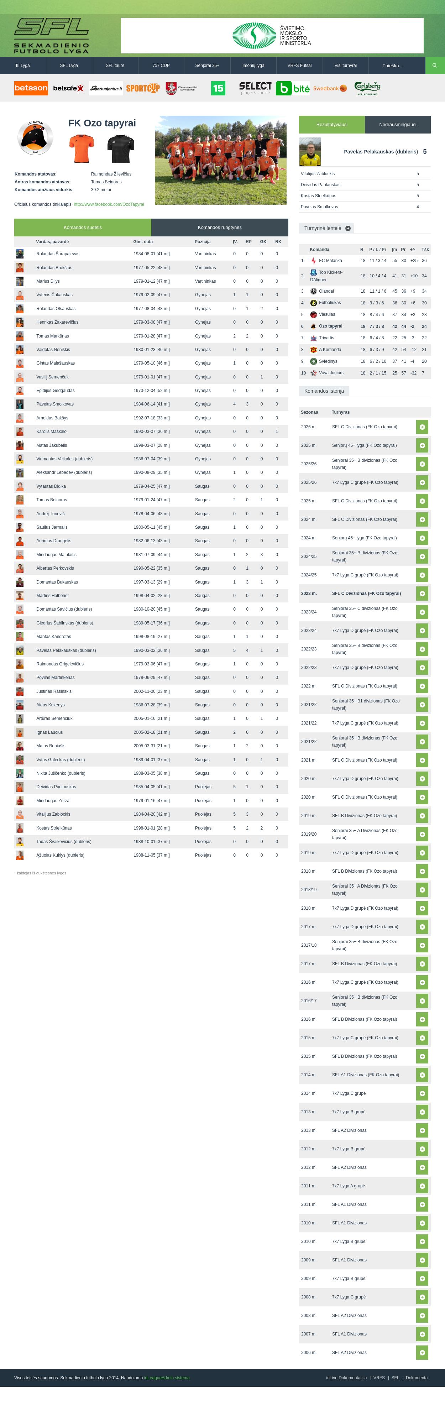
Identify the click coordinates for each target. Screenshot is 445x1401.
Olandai (322, 291)
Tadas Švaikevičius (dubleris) (63, 841)
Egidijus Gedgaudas (55, 390)
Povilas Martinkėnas (55, 677)
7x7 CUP (161, 65)
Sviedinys (323, 361)
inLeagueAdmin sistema (167, 1377)
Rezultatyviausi (331, 124)
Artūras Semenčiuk (54, 718)
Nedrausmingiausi (397, 124)
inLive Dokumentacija (346, 1377)
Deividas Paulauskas (56, 786)
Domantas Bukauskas (57, 582)
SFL (395, 1377)
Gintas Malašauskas (55, 363)
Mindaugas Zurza (52, 800)
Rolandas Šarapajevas (57, 253)
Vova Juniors (327, 372)
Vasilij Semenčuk (52, 377)
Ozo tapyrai (326, 326)
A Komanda (325, 349)
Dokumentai (417, 1377)
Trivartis (322, 337)
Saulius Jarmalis (51, 527)
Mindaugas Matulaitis (56, 554)
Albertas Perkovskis (55, 568)
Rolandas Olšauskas (55, 308)
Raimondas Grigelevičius (60, 664)
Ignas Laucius (49, 732)
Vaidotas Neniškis (53, 349)
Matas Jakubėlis (51, 445)
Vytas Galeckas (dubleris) (60, 759)
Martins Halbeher (52, 595)
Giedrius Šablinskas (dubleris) (64, 623)
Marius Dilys (47, 281)
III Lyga (23, 65)
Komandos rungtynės (220, 227)
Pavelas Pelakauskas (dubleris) (66, 650)
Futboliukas (325, 302)
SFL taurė (115, 65)
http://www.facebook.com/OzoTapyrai (109, 204)
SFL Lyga (69, 65)
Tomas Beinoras (51, 499)
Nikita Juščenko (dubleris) (60, 773)
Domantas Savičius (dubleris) (64, 609)
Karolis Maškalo (51, 431)
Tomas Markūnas (52, 336)
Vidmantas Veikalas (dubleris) (64, 458)
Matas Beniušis (50, 745)
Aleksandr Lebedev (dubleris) (64, 472)
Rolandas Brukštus (54, 267)
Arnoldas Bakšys (52, 417)
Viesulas (322, 314)
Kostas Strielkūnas (54, 828)
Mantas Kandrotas (53, 636)
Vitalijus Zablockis (53, 814)
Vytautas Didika (51, 486)
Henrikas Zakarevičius (57, 322)
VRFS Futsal (299, 65)
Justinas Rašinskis (54, 691)
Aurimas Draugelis (53, 540)
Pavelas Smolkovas (55, 404)
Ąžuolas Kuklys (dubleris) (60, 855)
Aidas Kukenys (50, 704)
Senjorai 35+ (207, 65)
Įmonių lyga (253, 65)
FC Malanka (326, 260)
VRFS (379, 1377)
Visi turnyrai (346, 65)
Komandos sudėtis (83, 227)
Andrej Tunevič (50, 513)
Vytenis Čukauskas (54, 294)
